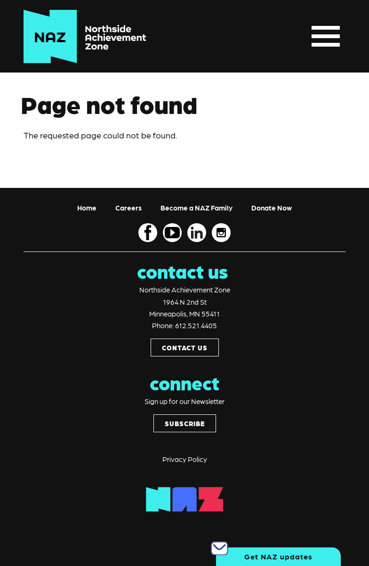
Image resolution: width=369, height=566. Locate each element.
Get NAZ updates (278, 556)
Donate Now (271, 207)
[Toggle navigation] (325, 36)
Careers (128, 207)
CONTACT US (185, 347)
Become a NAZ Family (196, 207)
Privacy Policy (184, 459)
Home (86, 207)
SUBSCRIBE (185, 423)
